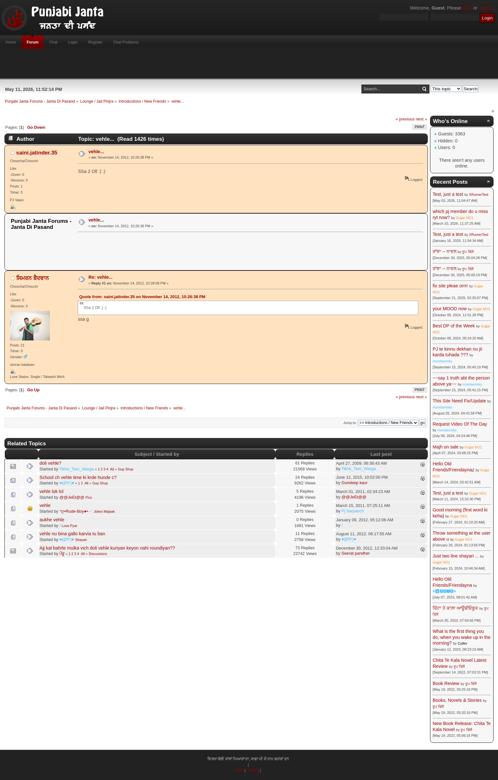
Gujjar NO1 (464, 218)
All (112, 469)
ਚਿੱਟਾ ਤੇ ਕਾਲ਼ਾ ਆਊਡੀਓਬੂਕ (455, 608)
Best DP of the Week (454, 325)
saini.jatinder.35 (36, 152)
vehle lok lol (52, 491)
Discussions (98, 554)
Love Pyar (69, 526)
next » (421, 119)
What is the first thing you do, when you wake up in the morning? (461, 637)
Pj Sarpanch (352, 511)
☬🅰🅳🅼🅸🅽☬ (444, 591)
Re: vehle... (101, 277)
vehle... (96, 151)
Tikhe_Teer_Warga (76, 469)
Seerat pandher (355, 553)
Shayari (81, 540)
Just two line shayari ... (456, 555)
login (467, 7)
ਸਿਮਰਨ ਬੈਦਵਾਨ (32, 278)
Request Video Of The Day (460, 424)
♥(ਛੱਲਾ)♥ (66, 483)
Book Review (446, 683)
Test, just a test (448, 194)
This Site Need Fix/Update (459, 400)
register (486, 7)
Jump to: (350, 423)
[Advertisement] (249, 64)
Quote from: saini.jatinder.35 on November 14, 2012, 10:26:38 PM (142, 296)
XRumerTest (478, 194)
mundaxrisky (442, 361)
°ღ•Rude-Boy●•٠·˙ (76, 511)
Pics (88, 497)
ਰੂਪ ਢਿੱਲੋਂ (467, 252)
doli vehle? (51, 463)
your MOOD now (450, 308)
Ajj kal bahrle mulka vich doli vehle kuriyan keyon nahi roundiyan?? (107, 548)
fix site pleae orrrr (450, 285)
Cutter (462, 643)
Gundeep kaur (354, 482)
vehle (45, 505)
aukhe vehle (52, 519)
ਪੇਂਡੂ (61, 553)
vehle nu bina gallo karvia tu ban (72, 533)
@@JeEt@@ (71, 497)
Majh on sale (446, 446)
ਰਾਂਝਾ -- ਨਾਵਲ (444, 251)
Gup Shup (125, 469)
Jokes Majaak (104, 511)
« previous (405, 119)
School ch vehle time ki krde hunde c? (78, 477)
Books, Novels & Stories (457, 700)
